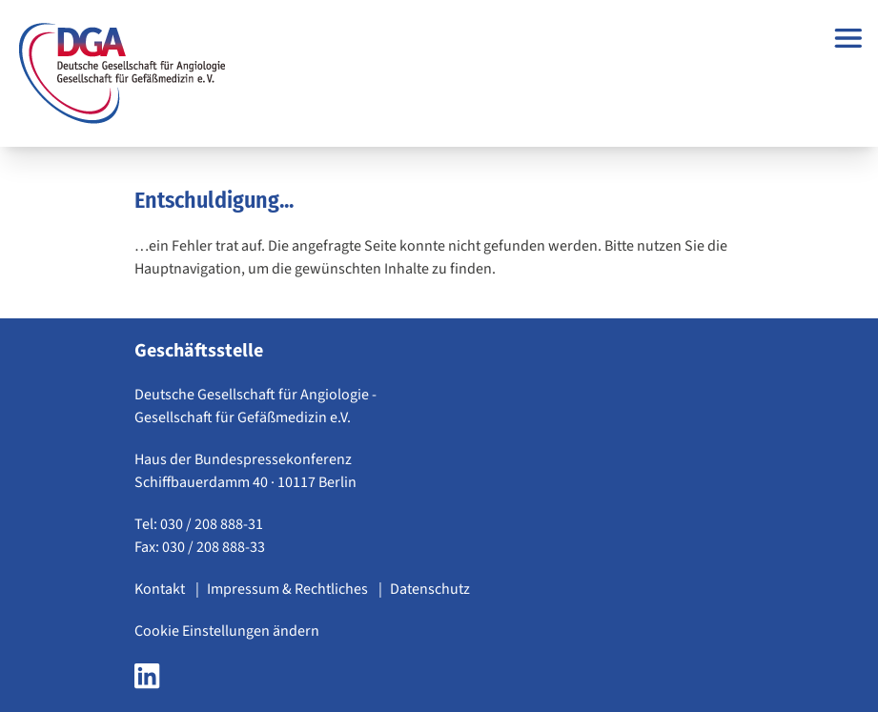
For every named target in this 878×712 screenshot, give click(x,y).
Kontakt (161, 589)
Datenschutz (430, 589)
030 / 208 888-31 (211, 524)
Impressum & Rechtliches (289, 589)
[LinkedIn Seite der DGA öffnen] (146, 681)
